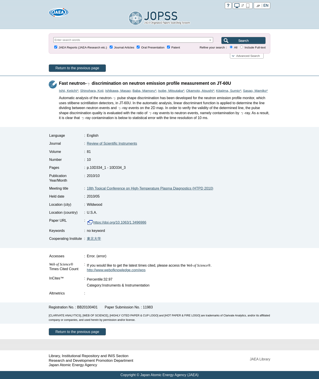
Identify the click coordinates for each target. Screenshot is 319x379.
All (235, 47)
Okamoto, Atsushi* (200, 90)
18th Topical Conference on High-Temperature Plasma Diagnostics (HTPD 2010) (150, 188)
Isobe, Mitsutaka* (171, 90)
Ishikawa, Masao (118, 90)
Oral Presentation (152, 47)
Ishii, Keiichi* (68, 90)
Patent (175, 47)
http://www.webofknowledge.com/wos (116, 270)
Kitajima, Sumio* (228, 90)
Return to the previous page (77, 68)
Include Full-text (255, 47)
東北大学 (94, 238)
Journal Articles (124, 47)
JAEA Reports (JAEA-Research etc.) (83, 47)
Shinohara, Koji (91, 90)
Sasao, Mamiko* (255, 90)
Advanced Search (248, 56)
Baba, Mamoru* (144, 90)
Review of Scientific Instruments (112, 143)
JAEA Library (260, 359)
